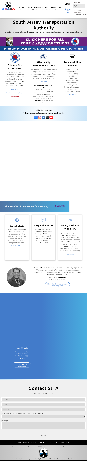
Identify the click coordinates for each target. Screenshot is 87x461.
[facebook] (3, 9)
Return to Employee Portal (67, 5)
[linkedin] (8, 9)
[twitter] (11, 9)
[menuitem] (22, 7)
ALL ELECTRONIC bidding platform (70, 235)
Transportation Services (65, 459)
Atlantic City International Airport (43, 459)
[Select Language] (79, 6)
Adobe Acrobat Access (65, 446)
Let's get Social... (44, 110)
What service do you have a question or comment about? (22, 413)
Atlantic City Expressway (21, 459)
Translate (76, 3)
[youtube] (13, 9)
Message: (4, 421)
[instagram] (6, 9)
